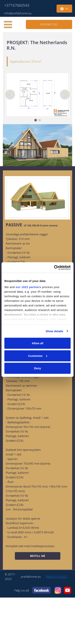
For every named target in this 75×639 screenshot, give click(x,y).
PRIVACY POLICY (56, 576)
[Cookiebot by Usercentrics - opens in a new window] (54, 267)
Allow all (37, 343)
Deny (37, 368)
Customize (37, 355)
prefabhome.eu (31, 576)
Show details (54, 331)
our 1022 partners (28, 286)
